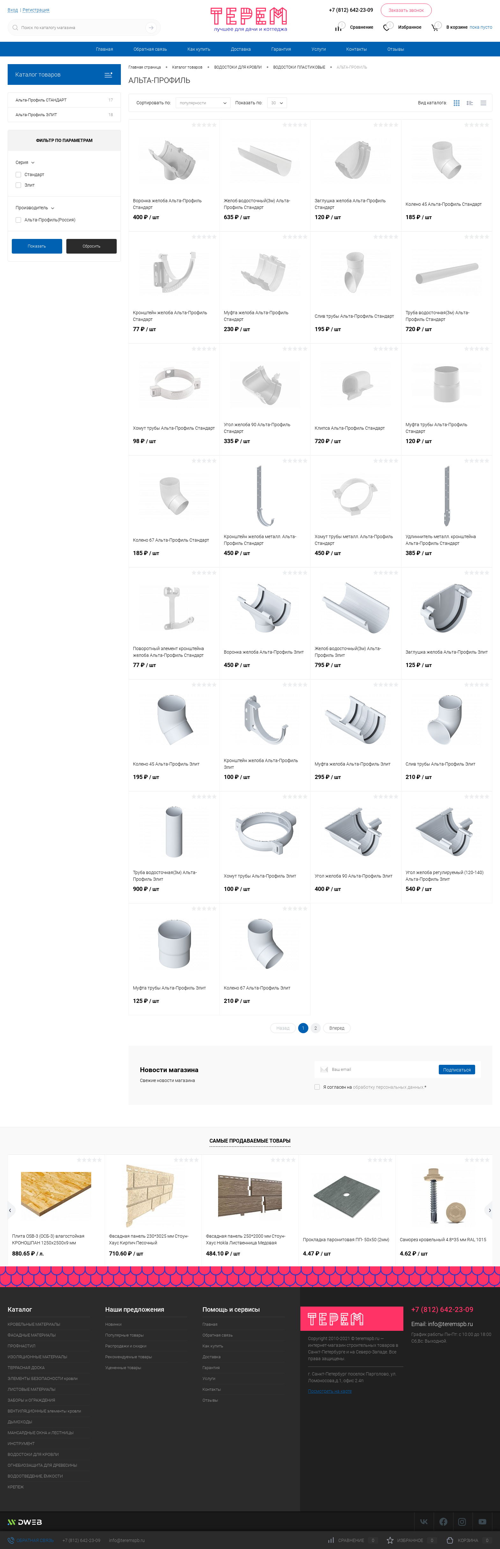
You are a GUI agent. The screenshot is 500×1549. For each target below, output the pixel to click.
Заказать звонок (406, 10)
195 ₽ (356, 334)
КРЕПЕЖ (16, 1487)
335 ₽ (265, 446)
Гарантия (281, 49)
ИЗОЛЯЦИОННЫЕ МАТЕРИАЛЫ (37, 1356)
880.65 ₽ (28, 1253)
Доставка (241, 49)
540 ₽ (447, 894)
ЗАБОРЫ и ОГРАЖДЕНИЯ (31, 1400)
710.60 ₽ (126, 1253)
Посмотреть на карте (330, 1391)
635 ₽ (265, 222)
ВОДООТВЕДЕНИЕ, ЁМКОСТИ (35, 1476)
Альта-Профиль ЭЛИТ (36, 114)
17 (110, 100)
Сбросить (91, 246)
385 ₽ (447, 558)
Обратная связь (150, 49)
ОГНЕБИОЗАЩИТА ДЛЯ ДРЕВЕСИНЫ (42, 1465)
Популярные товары (124, 1335)
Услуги (319, 49)
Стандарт (34, 174)
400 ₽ (174, 222)
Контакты (356, 49)
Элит (30, 185)
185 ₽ (447, 222)
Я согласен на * (374, 1087)
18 (110, 114)
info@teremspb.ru (450, 1324)
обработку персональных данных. (388, 1087)
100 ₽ (265, 782)
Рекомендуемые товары (128, 1356)
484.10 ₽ (223, 1253)
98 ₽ (174, 446)
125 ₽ (447, 670)
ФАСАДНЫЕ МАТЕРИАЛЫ (32, 1335)
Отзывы (395, 49)
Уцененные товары (123, 1367)
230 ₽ (265, 334)
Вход (13, 9)
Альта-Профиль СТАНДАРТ (41, 100)
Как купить (199, 49)
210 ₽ (447, 782)
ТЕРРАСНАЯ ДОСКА (26, 1367)
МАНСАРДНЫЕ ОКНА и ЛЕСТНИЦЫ (41, 1432)
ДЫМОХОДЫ (20, 1421)
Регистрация (36, 9)
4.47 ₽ (317, 1253)
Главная (104, 49)
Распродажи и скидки (125, 1346)
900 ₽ (174, 894)
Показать (37, 246)
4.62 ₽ (414, 1253)
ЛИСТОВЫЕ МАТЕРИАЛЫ (31, 1389)
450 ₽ (265, 558)
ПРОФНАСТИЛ (21, 1346)
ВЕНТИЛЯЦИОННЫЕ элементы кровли (44, 1411)
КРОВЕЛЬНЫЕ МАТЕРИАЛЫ (34, 1324)
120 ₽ (356, 222)
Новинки (113, 1324)
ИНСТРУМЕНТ (21, 1443)
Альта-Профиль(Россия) (50, 219)
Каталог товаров (64, 74)
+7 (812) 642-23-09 (81, 1540)
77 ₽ (174, 334)
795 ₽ (356, 670)
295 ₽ (356, 782)
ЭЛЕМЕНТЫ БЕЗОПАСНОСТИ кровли (42, 1378)
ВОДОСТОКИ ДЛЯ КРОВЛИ (33, 1454)
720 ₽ (447, 334)
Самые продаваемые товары (250, 1141)
